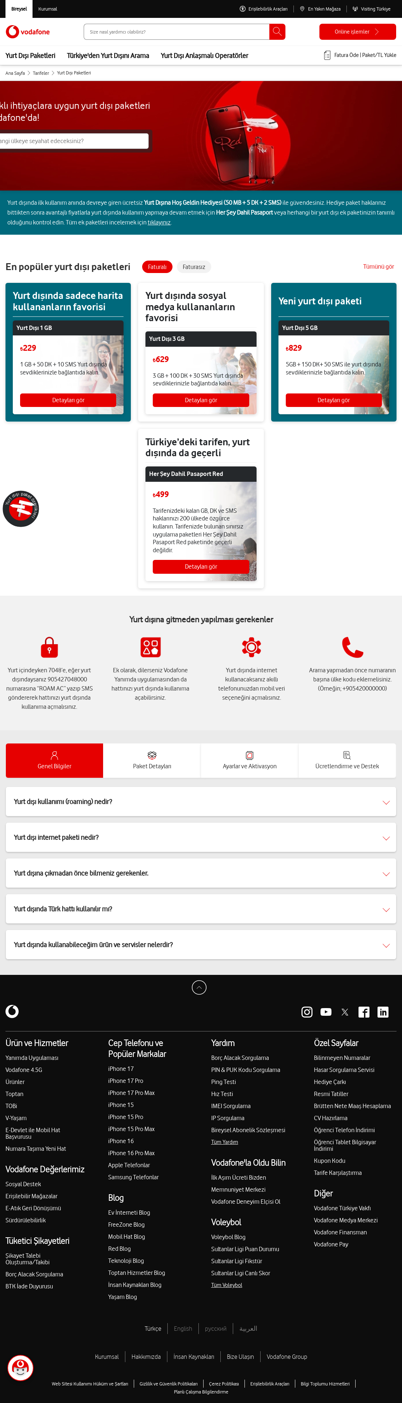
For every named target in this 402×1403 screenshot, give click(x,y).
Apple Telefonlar (129, 1165)
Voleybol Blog (228, 1237)
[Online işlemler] (357, 32)
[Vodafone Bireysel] (19, 9)
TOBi (11, 1106)
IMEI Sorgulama (231, 1106)
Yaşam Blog (122, 1297)
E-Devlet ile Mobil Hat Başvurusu (32, 1133)
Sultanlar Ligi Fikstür (236, 1261)
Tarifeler (41, 73)
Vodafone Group (287, 1356)
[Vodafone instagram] (307, 1012)
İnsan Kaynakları (194, 1356)
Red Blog (119, 1248)
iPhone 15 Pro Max (131, 1129)
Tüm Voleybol (226, 1285)
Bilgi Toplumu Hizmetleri (325, 1384)
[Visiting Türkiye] (371, 9)
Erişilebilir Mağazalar (31, 1196)
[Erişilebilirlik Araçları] (263, 9)
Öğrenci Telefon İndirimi (344, 1130)
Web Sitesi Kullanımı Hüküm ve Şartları (90, 1384)
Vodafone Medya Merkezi (346, 1220)
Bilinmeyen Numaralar (342, 1057)
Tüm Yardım (224, 1142)
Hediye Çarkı (330, 1082)
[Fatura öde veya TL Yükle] (360, 55)
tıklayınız (159, 222)
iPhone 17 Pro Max (131, 1092)
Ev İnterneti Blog (129, 1212)
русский (216, 1328)
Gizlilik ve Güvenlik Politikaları (169, 1384)
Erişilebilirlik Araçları (269, 1384)
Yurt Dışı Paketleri (30, 55)
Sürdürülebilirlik (25, 1220)
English (183, 1328)
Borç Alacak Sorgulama (34, 1274)
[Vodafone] (12, 1012)
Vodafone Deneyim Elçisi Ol (245, 1201)
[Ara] (277, 32)
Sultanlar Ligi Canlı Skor (240, 1273)
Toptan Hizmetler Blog (136, 1272)
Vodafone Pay (331, 1244)
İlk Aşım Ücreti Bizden (238, 1177)
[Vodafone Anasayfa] (28, 31)
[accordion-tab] (54, 760)
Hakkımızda (146, 1356)
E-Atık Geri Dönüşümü (33, 1208)
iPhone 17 (121, 1068)
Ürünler (14, 1082)
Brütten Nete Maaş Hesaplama (352, 1106)
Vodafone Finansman (340, 1232)
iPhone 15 (121, 1105)
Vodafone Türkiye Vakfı (342, 1208)
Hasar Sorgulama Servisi (344, 1069)
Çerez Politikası (224, 1384)
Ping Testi (223, 1082)
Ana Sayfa (15, 73)
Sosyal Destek (23, 1184)
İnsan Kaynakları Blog (135, 1284)
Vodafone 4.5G (23, 1069)
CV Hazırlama (331, 1118)
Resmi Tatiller (331, 1094)
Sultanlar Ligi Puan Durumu (245, 1249)
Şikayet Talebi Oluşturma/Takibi (27, 1258)
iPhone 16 (121, 1141)
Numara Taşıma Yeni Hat (35, 1148)
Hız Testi (222, 1094)
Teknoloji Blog (126, 1260)
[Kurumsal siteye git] (48, 9)
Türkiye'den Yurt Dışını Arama (108, 55)
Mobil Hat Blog (126, 1236)
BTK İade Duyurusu (29, 1286)
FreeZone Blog (126, 1224)
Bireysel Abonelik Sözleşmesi (248, 1130)
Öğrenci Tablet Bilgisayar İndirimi (345, 1145)
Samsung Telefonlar (133, 1177)
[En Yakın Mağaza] (319, 9)
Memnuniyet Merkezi (238, 1189)
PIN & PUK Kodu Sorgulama (245, 1069)
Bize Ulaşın (240, 1356)
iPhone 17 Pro (125, 1080)
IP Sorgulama (227, 1118)
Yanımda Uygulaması (31, 1057)
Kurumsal (107, 1356)
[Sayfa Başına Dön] (201, 989)
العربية (248, 1328)
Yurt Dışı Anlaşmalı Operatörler (204, 55)
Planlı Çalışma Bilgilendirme (201, 1392)
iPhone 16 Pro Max (131, 1153)
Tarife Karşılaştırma (338, 1172)
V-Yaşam (16, 1118)
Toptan (14, 1094)
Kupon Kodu (329, 1160)
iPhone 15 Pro (125, 1117)
